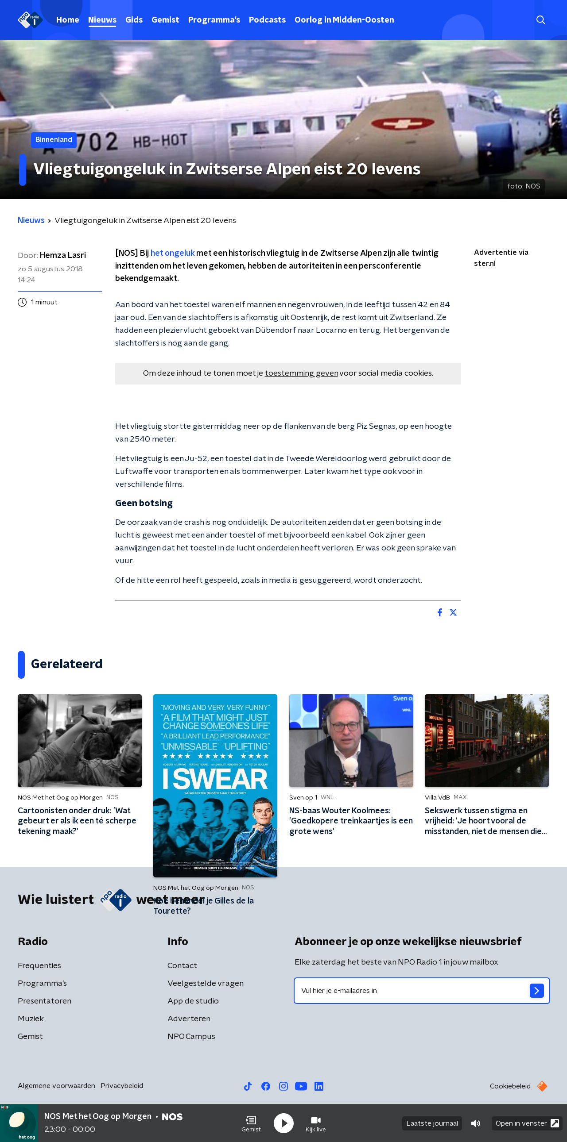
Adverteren (188, 1019)
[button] (251, 1123)
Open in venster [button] (527, 1123)
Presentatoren (44, 1001)
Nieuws (102, 20)
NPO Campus (191, 1037)
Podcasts (267, 20)
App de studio (193, 1001)
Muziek (31, 1019)
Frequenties (39, 966)
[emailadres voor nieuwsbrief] (422, 990)
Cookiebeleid (510, 1086)
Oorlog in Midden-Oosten (344, 20)
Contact (182, 966)
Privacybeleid (122, 1085)
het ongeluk (172, 254)
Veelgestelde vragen (205, 984)
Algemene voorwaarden (56, 1085)
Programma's (214, 20)
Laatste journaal (432, 1123)
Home (67, 20)
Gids (134, 20)
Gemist (165, 20)
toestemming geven (301, 373)
